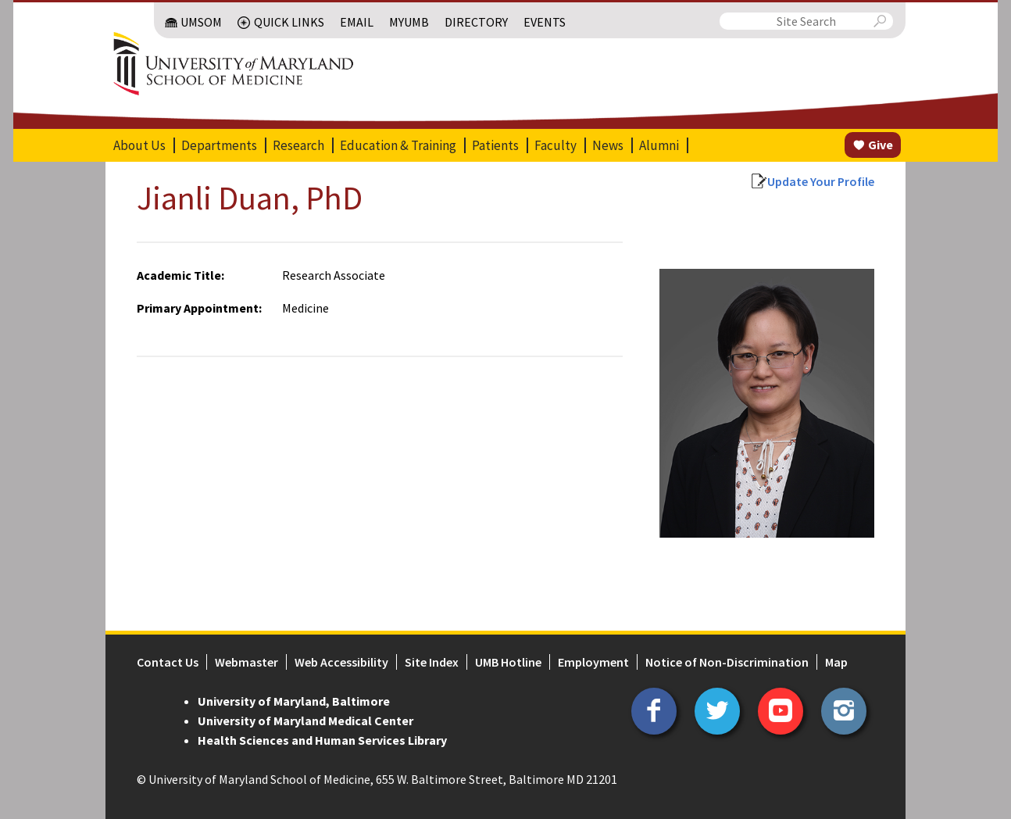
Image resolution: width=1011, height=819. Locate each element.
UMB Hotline (508, 662)
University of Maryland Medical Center (305, 720)
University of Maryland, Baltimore (294, 701)
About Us (139, 145)
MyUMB (409, 22)
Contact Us (167, 662)
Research (298, 145)
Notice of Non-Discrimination (727, 662)
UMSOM (201, 22)
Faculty (555, 145)
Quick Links (289, 22)
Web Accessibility (341, 662)
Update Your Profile (820, 181)
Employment (593, 662)
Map (836, 662)
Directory (476, 22)
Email (356, 22)
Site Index (432, 662)
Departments (219, 145)
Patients (495, 145)
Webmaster (246, 662)
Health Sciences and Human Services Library (322, 740)
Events (544, 22)
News (607, 145)
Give (880, 144)
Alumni (659, 145)
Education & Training (398, 145)
